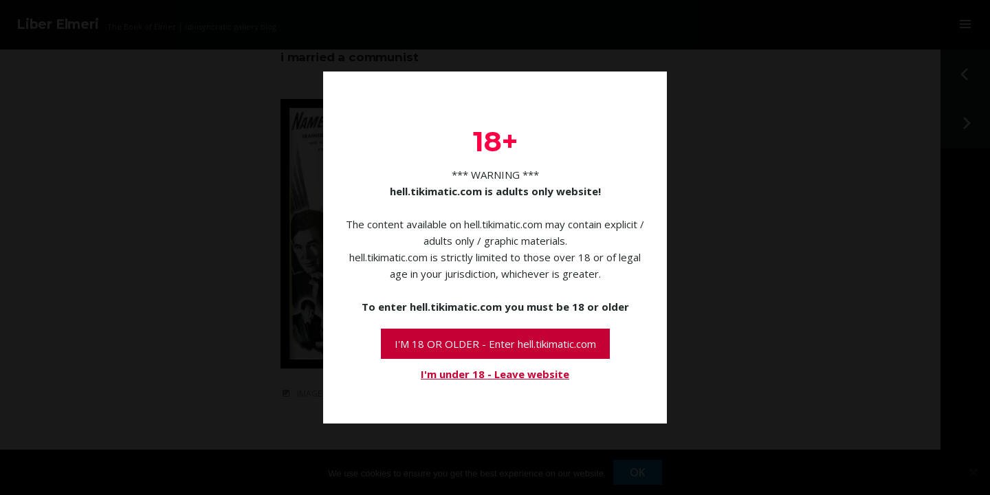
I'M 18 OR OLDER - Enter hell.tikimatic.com (495, 344)
